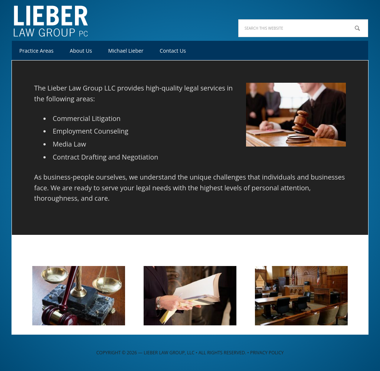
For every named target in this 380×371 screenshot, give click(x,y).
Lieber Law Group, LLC (60, 18)
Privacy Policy (267, 352)
